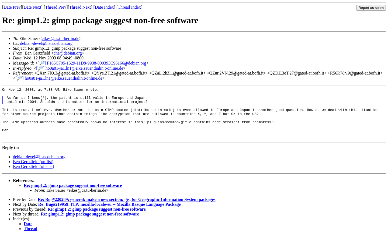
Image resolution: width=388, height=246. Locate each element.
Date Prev (12, 7)
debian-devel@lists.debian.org (46, 43)
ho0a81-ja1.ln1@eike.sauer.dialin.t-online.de (84, 68)
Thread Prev (55, 7)
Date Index (104, 7)
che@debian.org (68, 53)
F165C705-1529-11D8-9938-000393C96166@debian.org (96, 63)
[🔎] (41, 63)
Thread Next (80, 7)
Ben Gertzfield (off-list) (33, 177)
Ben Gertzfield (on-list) (33, 172)
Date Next (32, 7)
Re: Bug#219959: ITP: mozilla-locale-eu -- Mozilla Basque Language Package (109, 215)
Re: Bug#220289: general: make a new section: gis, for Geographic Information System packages (127, 210)
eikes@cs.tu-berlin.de (60, 38)
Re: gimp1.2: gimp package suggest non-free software (73, 196)
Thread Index (129, 7)
